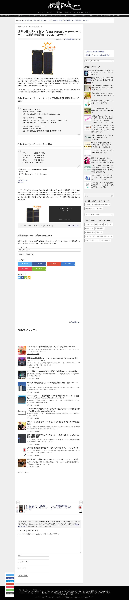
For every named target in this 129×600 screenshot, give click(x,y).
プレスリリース (22, 180)
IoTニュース (58, 590)
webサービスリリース (61, 591)
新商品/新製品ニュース (73, 39)
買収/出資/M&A (117, 16)
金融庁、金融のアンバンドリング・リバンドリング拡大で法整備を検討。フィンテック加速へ (102, 177)
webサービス (98, 16)
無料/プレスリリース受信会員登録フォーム (98, 236)
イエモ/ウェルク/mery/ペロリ (101, 204)
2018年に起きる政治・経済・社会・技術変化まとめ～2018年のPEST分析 (102, 110)
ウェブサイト (22, 568)
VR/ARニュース (49, 590)
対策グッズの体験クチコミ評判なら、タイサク (73, 20)
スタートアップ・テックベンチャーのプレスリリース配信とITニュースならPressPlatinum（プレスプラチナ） (66, 597)
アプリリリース (50, 591)
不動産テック (84, 16)
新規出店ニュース (96, 591)
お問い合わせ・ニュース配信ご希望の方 (97, 240)
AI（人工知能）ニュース (37, 590)
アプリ (91, 16)
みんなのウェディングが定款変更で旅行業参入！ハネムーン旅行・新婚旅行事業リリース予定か (102, 185)
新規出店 (99, 232)
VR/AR (101, 224)
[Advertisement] (49, 300)
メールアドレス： (23, 247)
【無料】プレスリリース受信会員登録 (97, 55)
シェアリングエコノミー (55, 16)
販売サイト (21, 182)
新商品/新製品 (107, 16)
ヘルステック (75, 16)
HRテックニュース (105, 590)
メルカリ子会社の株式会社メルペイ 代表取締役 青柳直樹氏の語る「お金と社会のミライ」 (102, 87)
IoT (46, 16)
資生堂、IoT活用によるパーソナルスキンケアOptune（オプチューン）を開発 (102, 137)
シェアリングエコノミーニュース (71, 590)
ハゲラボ (100, 208)
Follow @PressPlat (73, 226)
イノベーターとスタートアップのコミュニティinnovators (40, 20)
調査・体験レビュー (6, 16)
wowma (87, 204)
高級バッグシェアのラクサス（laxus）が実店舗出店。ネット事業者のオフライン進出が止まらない (102, 160)
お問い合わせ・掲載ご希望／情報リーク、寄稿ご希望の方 (89, 593)
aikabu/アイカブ (90, 208)
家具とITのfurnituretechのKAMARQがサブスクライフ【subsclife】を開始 (102, 80)
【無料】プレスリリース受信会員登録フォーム (53, 593)
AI (96, 224)
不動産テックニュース (39, 591)
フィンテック (89, 224)
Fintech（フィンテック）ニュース (90, 590)
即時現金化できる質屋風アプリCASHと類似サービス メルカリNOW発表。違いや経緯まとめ (101, 145)
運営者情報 (70, 593)
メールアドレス (23, 562)
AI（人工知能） (33, 16)
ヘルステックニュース (25, 591)
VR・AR (41, 16)
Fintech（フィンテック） (20, 16)
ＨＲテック (67, 16)
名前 (19, 555)
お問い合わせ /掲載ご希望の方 (95, 52)
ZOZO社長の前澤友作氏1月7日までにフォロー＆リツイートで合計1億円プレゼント (102, 72)
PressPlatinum (75, 322)
